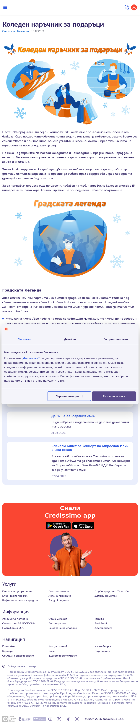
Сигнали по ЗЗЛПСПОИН (18, 623)
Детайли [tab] (70, 339)
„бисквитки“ (31, 358)
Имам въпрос (103, 646)
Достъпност (103, 628)
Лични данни (57, 623)
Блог (51, 651)
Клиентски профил (14, 595)
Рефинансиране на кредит (20, 600)
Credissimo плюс (59, 591)
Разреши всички (114, 396)
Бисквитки (102, 623)
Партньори (102, 651)
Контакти (9, 646)
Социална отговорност (18, 655)
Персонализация (69, 396)
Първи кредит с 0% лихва (112, 591)
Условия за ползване (15, 618)
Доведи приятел (106, 595)
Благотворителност (62, 655)
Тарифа (99, 618)
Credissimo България (15, 31)
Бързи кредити (58, 600)
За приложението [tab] (116, 339)
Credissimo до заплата (17, 591)
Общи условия (57, 618)
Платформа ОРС (13, 628)
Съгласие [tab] (24, 339)
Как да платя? (57, 646)
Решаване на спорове (62, 628)
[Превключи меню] (5, 7)
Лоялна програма (59, 595)
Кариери (8, 651)
